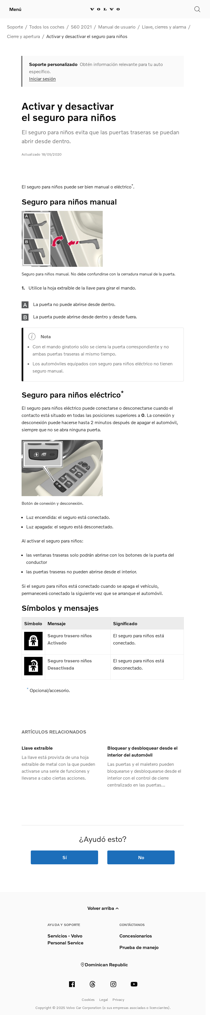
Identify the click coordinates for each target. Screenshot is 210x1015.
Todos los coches (46, 26)
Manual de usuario (116, 26)
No (141, 857)
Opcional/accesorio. (50, 690)
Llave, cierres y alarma (164, 26)
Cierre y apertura (23, 36)
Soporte (15, 26)
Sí (64, 857)
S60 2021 (81, 26)
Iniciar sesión (42, 79)
